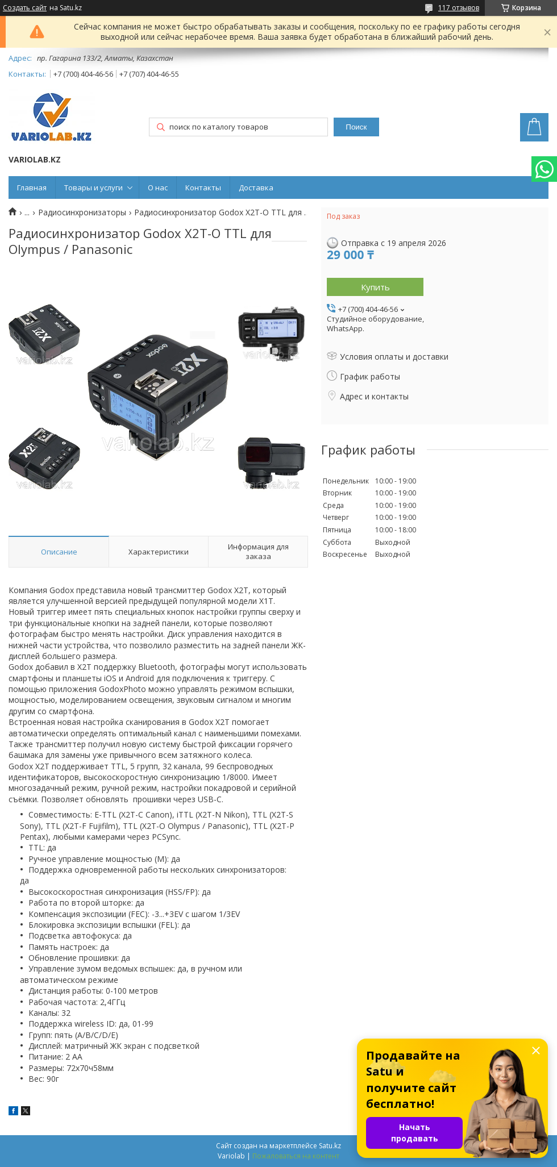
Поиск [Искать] (356, 127)
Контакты (203, 187)
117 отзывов (458, 7)
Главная (32, 187)
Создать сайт (25, 8)
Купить (375, 287)
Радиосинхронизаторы (82, 212)
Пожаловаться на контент (295, 1156)
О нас (158, 187)
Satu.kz (330, 1146)
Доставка (256, 187)
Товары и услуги (93, 187)
